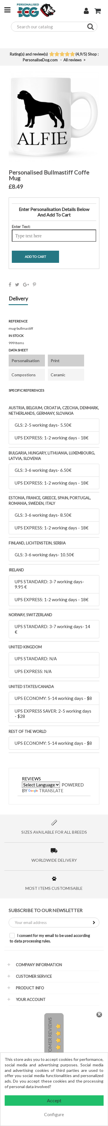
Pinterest (34, 284)
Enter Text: (21, 226)
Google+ (26, 284)
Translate (45, 790)
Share (10, 284)
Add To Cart (35, 256)
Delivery (18, 299)
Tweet (17, 284)
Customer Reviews (49, 1040)
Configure (54, 1114)
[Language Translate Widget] (41, 785)
